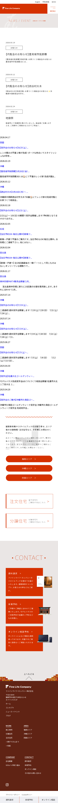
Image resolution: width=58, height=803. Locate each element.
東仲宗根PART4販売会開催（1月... (15, 281)
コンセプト (10, 707)
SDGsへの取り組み (13, 765)
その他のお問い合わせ (33, 773)
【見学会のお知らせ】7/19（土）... (14, 305)
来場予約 (29, 799)
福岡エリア (28, 730)
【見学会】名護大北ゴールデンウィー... (17, 376)
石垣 (2, 228)
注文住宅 (9, 737)
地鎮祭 (9, 118)
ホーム (8, 703)
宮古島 (3, 252)
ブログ (8, 715)
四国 (2, 142)
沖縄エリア (28, 734)
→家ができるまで (12, 741)
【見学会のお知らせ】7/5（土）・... (14, 352)
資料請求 (9, 799)
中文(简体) (46, 2)
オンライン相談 (30, 769)
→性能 (8, 745)
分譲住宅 (9, 734)
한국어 (54, 2)
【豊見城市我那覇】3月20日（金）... (15, 171)
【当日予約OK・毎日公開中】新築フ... (16, 234)
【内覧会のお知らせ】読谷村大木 (24, 86)
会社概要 (9, 761)
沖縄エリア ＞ (29, 468)
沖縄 (2, 166)
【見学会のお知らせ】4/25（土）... (14, 147)
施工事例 (9, 730)
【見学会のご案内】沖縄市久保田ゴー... (17, 399)
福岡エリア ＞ (29, 459)
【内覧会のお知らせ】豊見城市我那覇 (26, 54)
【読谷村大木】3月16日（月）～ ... (14, 191)
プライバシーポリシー (13, 795)
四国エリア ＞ (29, 477)
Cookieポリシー (27, 795)
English (37, 2)
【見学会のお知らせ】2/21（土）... (14, 210)
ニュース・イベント (13, 711)
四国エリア (28, 737)
